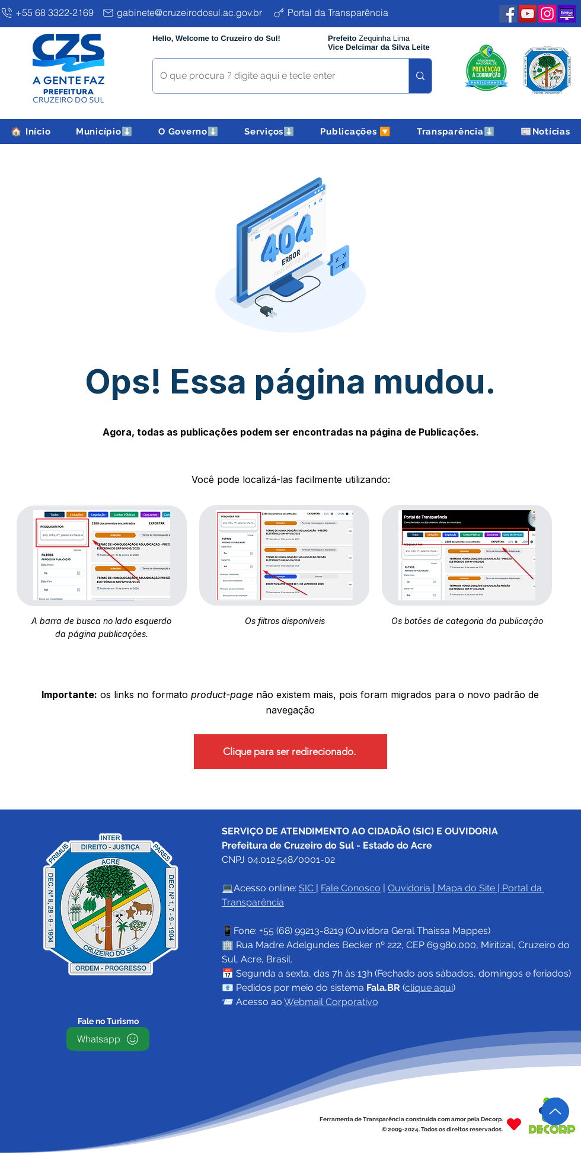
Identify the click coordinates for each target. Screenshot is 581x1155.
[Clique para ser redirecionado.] (290, 751)
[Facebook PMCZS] (508, 14)
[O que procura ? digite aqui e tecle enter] (272, 76)
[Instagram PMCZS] (547, 14)
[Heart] (514, 1124)
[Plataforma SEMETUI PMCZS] (567, 14)
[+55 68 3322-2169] (49, 12)
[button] (104, 131)
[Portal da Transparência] (340, 12)
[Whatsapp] (107, 1039)
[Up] (555, 1111)
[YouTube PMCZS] (528, 14)
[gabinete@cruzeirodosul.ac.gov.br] (185, 12)
